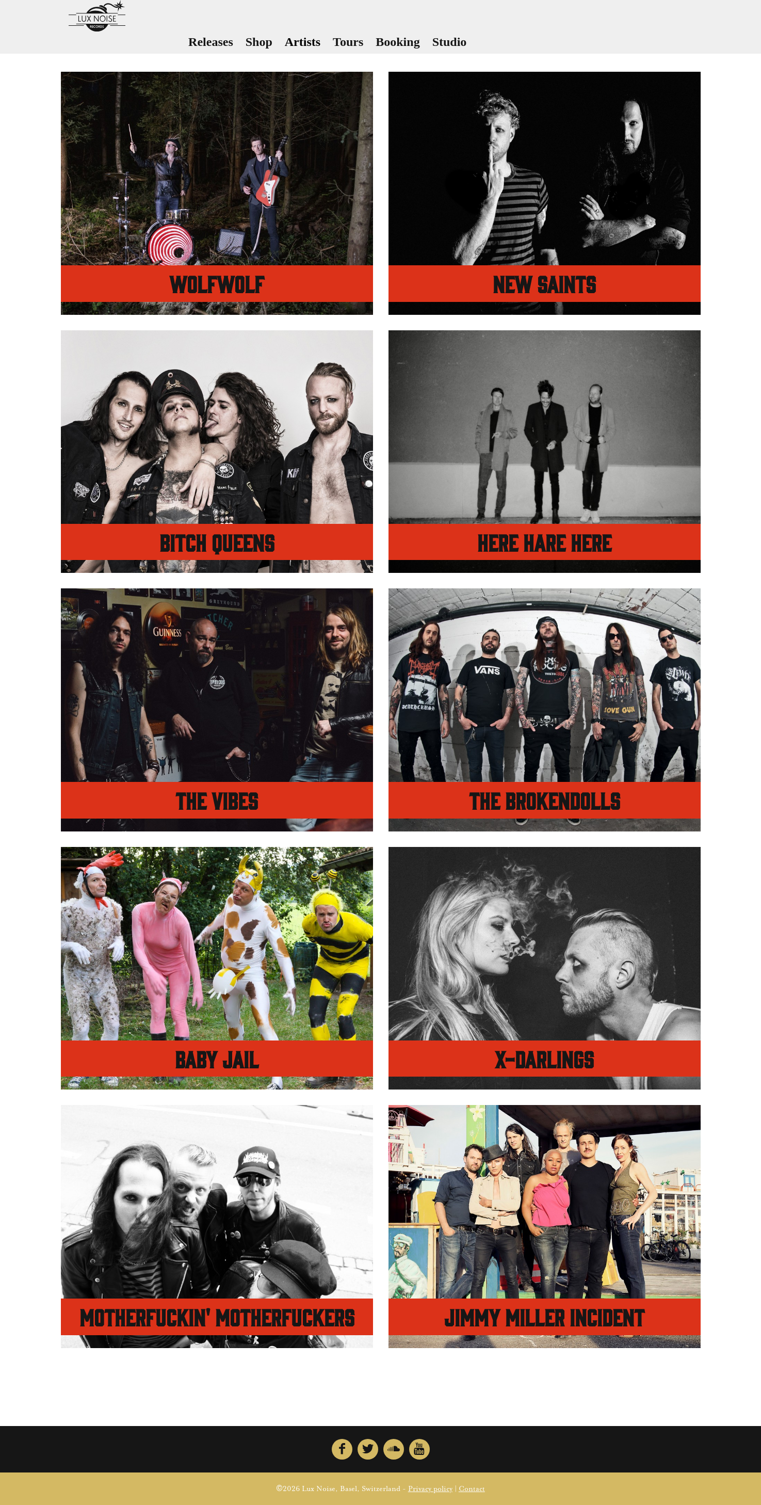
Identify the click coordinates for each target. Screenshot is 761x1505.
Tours (384, 47)
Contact (472, 1489)
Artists (338, 47)
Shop (294, 47)
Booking (434, 47)
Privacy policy (430, 1489)
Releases (246, 47)
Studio (485, 47)
